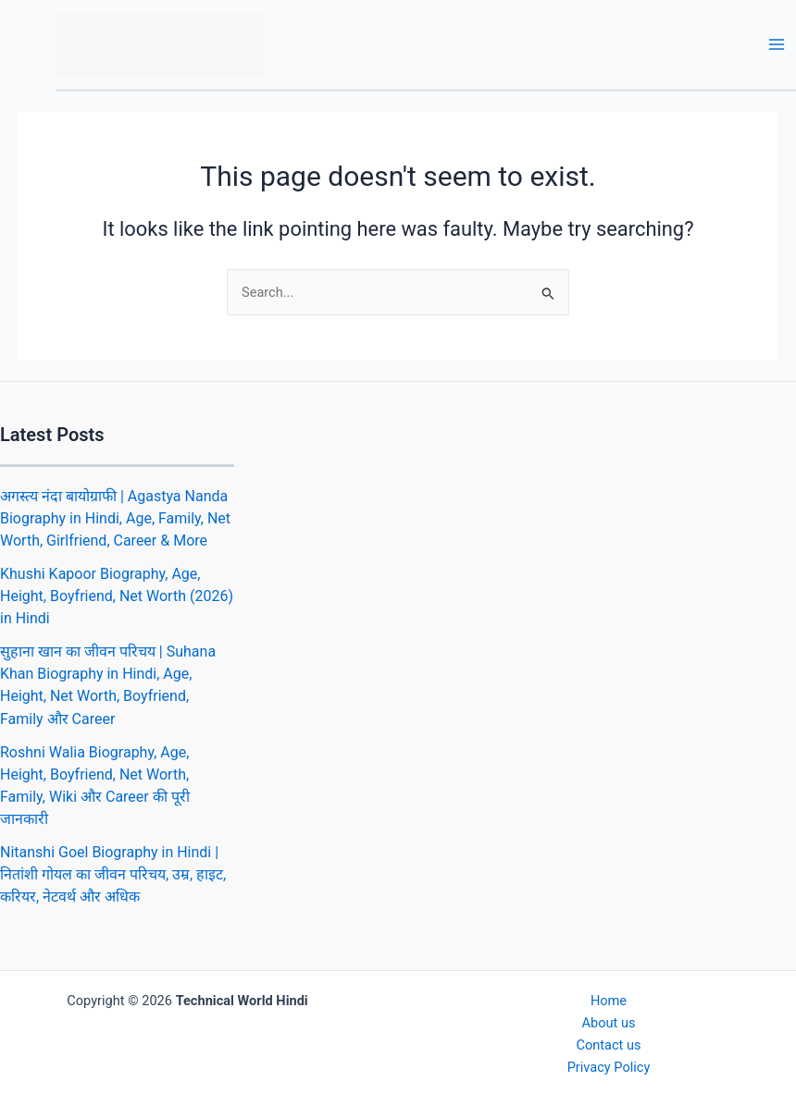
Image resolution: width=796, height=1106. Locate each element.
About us (609, 1022)
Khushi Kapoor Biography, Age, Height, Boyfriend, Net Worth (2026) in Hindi (116, 596)
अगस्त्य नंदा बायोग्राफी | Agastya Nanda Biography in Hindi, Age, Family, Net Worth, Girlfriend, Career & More (115, 518)
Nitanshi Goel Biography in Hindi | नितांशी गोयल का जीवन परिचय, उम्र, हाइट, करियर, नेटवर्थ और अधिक (113, 874)
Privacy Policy (609, 1067)
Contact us (608, 1045)
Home (609, 1000)
